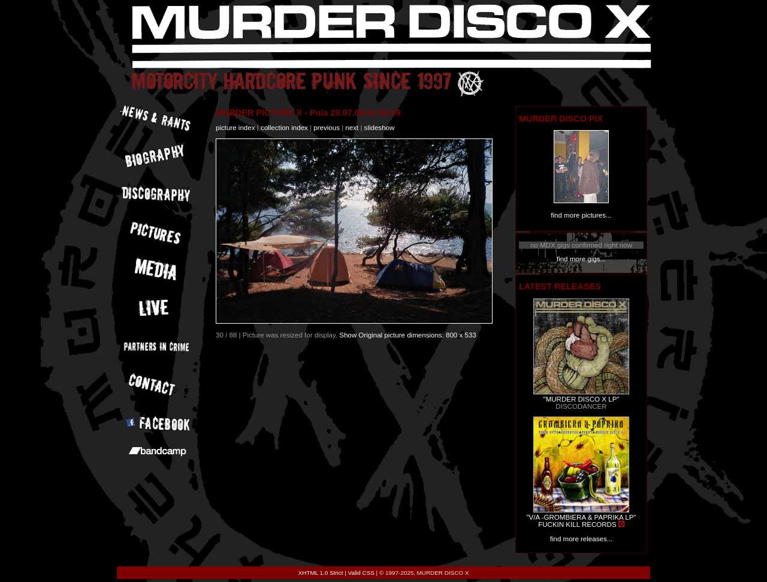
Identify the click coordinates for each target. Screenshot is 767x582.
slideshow (379, 127)
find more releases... (581, 538)
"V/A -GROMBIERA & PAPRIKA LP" (581, 517)
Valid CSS (361, 572)
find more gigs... (581, 259)
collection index (284, 127)
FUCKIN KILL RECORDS (577, 524)
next (351, 127)
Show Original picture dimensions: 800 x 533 (407, 335)
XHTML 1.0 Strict (320, 572)
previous (326, 127)
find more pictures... (581, 215)
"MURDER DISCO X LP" (581, 399)
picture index (235, 127)
